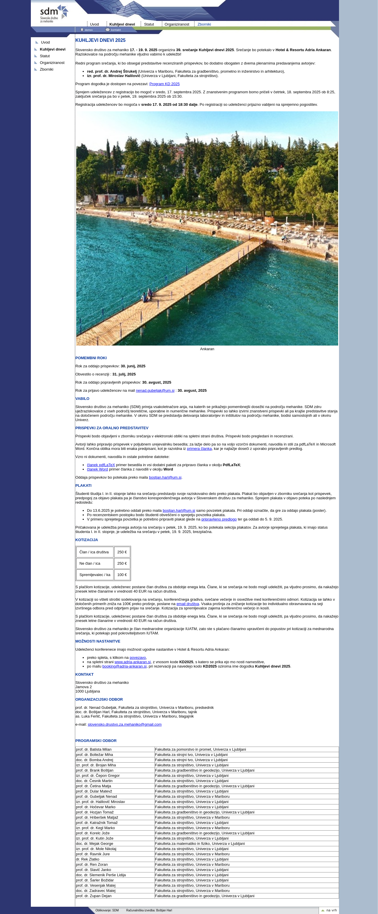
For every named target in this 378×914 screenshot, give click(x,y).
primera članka (199, 448)
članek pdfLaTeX (101, 465)
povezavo (138, 657)
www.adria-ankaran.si (133, 662)
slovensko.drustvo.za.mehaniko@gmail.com (125, 724)
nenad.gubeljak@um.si (155, 390)
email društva (188, 604)
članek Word (97, 469)
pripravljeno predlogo (219, 519)
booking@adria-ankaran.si (124, 666)
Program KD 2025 (164, 84)
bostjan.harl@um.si (165, 477)
